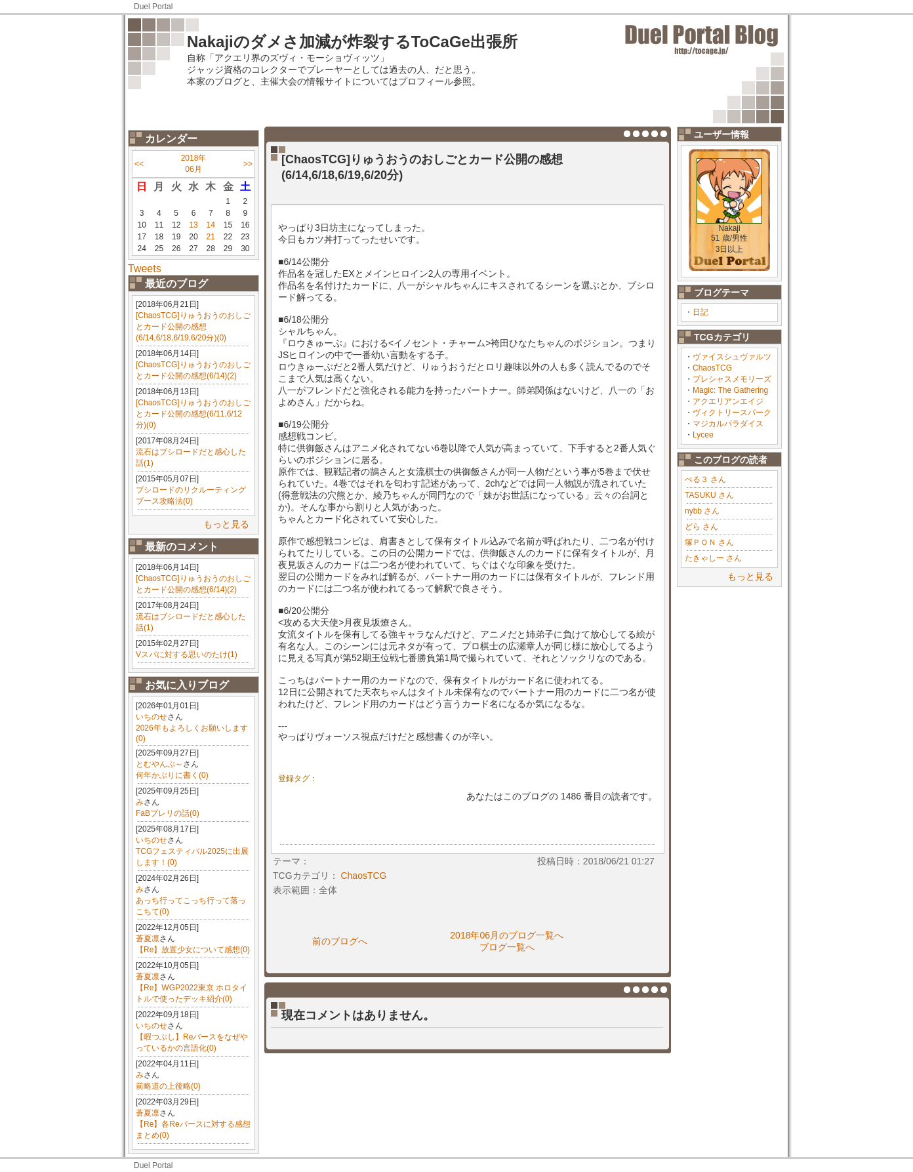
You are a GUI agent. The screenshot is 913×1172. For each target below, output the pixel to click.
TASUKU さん (709, 495)
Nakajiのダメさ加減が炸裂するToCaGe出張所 (352, 42)
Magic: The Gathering (730, 390)
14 (211, 225)
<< (139, 164)
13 (193, 225)
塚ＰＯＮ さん (709, 542)
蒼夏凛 (147, 938)
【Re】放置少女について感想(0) (193, 949)
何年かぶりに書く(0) (172, 775)
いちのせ (151, 716)
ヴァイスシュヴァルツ (732, 356)
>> (248, 164)
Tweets (144, 268)
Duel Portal (153, 6)
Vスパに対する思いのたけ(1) (186, 654)
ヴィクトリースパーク (732, 412)
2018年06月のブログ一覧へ (506, 935)
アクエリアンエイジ (728, 401)
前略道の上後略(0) (168, 1086)
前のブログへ (339, 941)
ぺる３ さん (705, 479)
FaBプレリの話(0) (167, 813)
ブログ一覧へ (507, 947)
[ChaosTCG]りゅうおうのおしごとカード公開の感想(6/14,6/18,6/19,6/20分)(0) (193, 326)
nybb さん (702, 510)
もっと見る (226, 524)
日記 (700, 312)
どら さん (701, 526)
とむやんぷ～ (159, 764)
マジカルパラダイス (728, 423)
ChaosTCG (712, 368)
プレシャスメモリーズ (732, 379)
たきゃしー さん (713, 558)
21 (211, 236)
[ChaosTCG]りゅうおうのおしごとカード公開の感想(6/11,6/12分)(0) (193, 414)
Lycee (703, 434)
